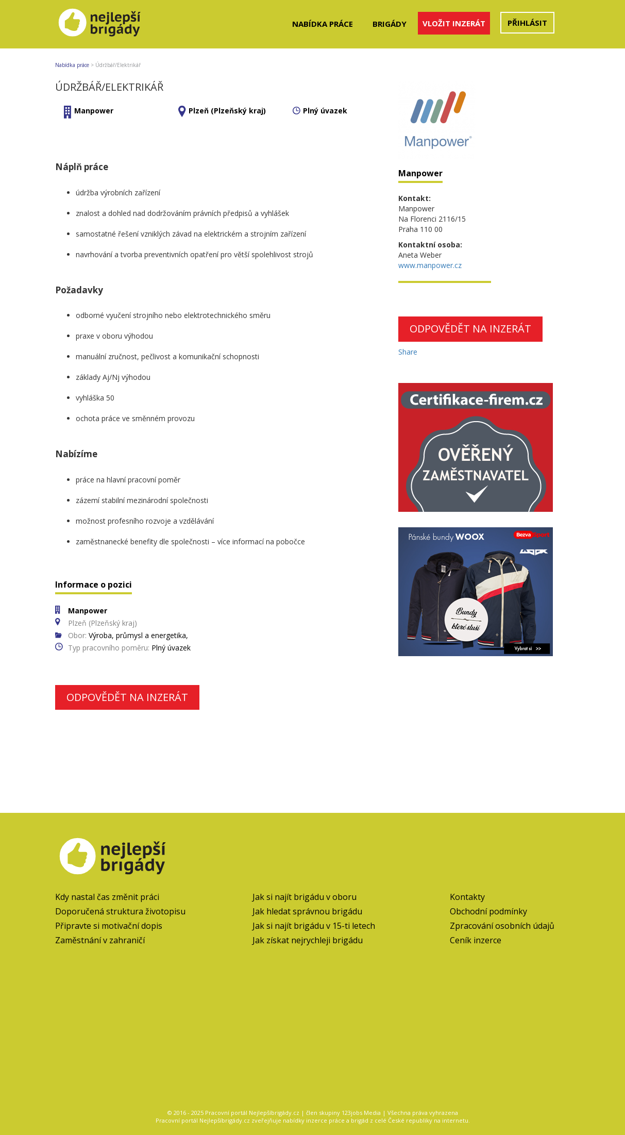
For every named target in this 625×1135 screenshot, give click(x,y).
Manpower (93, 110)
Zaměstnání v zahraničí (100, 940)
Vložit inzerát (454, 23)
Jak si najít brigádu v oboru (304, 897)
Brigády (390, 24)
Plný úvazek (325, 110)
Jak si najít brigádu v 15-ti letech (313, 925)
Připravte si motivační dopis (108, 925)
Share (407, 352)
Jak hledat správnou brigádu (307, 911)
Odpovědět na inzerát (127, 697)
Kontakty (467, 897)
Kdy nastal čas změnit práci (107, 897)
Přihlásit (527, 23)
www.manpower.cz (430, 265)
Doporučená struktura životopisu (120, 911)
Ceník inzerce (475, 940)
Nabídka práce (322, 24)
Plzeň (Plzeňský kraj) (227, 110)
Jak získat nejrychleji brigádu (307, 940)
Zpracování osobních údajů (502, 925)
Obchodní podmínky (488, 911)
